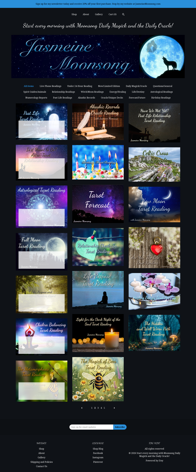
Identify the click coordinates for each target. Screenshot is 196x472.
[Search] (123, 14)
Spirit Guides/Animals (34, 92)
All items (29, 86)
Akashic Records (86, 97)
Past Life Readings (62, 97)
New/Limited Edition (109, 86)
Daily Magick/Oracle (136, 86)
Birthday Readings (161, 97)
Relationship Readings (63, 92)
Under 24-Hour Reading (79, 86)
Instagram (98, 457)
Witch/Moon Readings (92, 92)
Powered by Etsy (154, 460)
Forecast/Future (137, 97)
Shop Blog (98, 448)
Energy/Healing (118, 92)
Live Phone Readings (50, 86)
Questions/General (162, 86)
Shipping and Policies (41, 462)
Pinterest (98, 462)
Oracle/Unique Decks (112, 97)
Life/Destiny (138, 92)
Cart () (112, 14)
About (86, 14)
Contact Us (41, 466)
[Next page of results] (114, 408)
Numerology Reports (36, 97)
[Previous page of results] (82, 408)
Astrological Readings (161, 92)
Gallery (99, 14)
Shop (74, 14)
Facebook (98, 453)
